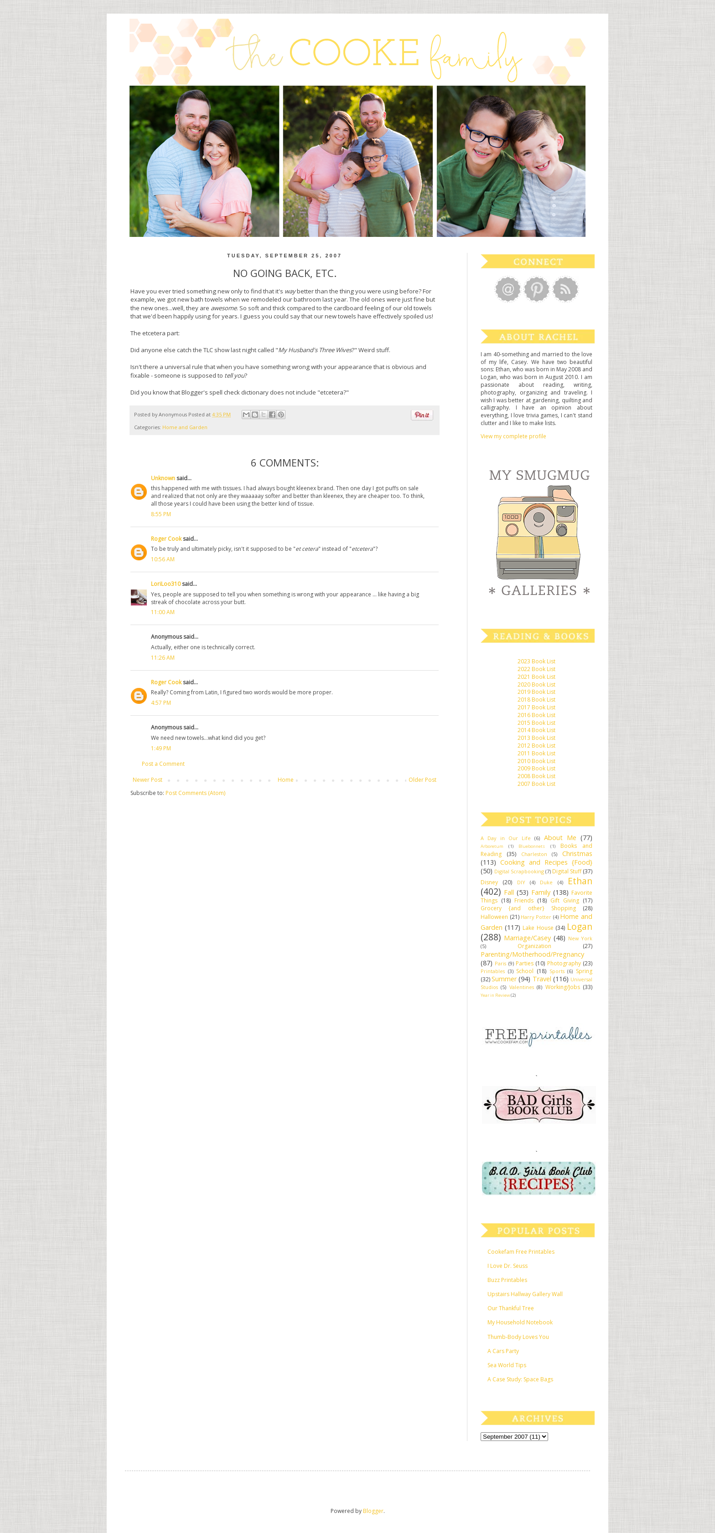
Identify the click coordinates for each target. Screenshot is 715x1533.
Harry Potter (536, 916)
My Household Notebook (520, 1322)
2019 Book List (536, 692)
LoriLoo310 (166, 584)
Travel (542, 978)
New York (580, 938)
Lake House (538, 928)
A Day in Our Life (506, 838)
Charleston (534, 854)
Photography (564, 963)
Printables (493, 971)
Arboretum (492, 846)
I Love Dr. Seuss (507, 1266)
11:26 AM (163, 657)
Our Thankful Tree (510, 1308)
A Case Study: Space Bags (520, 1379)
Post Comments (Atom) (195, 793)
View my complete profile (513, 436)
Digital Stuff (566, 871)
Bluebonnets (531, 846)
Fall (509, 892)
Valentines (521, 987)
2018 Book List (536, 699)
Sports (557, 971)
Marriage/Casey (527, 937)
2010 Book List (536, 761)
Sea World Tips (506, 1365)
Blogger (373, 1511)
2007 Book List (536, 784)
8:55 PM (161, 514)
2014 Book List (536, 730)
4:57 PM (161, 703)
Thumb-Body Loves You (518, 1337)
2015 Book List (536, 723)
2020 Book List (536, 684)
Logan (579, 926)
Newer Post (147, 780)
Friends (524, 900)
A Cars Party (503, 1351)
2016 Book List (536, 715)
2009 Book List (536, 768)
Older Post (422, 780)
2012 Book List (536, 745)
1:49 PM (161, 748)
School (525, 971)
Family (540, 892)
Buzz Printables (507, 1280)
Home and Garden (184, 427)
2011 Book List (536, 753)
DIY (521, 882)
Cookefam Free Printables (520, 1252)
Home (286, 780)
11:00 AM (163, 612)
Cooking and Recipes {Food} (546, 862)
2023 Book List (536, 661)
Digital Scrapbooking (519, 871)
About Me (560, 837)
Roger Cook (166, 539)
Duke (546, 882)
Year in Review (495, 995)
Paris (500, 963)
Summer (504, 978)
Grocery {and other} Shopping (528, 908)
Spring (584, 971)
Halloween (494, 917)
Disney (489, 882)
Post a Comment (163, 764)
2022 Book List (536, 669)
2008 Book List (536, 776)
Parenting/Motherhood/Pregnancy (532, 954)
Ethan (580, 881)
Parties (525, 963)
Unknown (163, 478)
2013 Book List (536, 738)
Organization (534, 946)
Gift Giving (564, 900)
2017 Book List (536, 707)
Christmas (577, 853)
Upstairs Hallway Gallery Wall (525, 1294)
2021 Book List (536, 677)
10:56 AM (163, 559)
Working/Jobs (562, 987)
